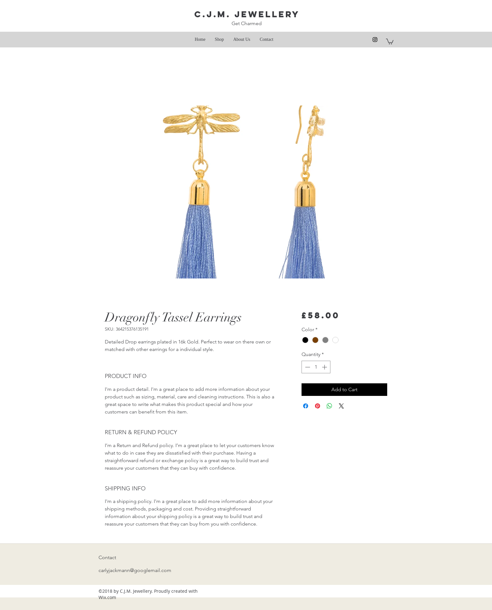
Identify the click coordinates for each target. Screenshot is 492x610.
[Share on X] (341, 406)
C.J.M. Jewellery (247, 14)
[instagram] (375, 39)
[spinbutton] (316, 367)
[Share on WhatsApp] (329, 406)
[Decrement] (306, 367)
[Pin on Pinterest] (317, 406)
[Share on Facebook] (305, 406)
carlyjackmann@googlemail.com (135, 570)
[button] (389, 41)
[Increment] (325, 367)
